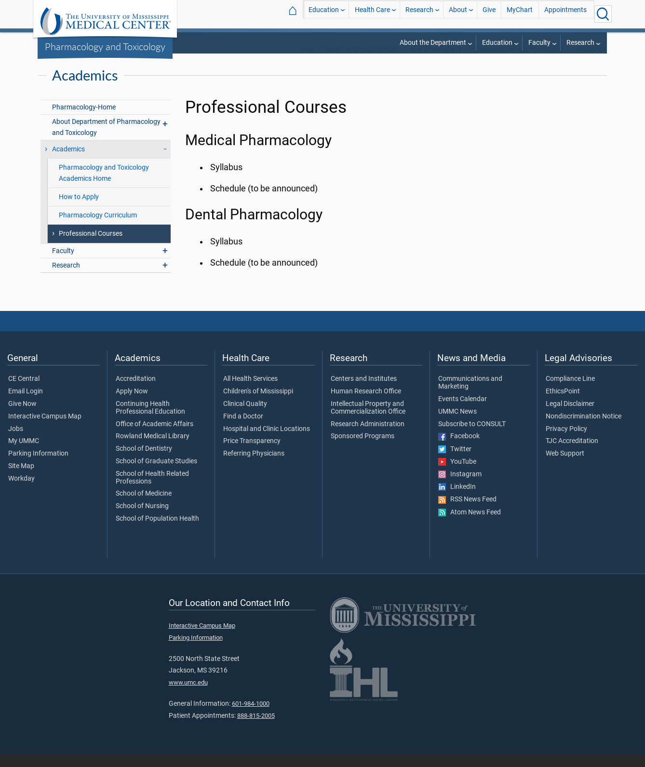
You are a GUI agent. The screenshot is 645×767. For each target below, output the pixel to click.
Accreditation (136, 391)
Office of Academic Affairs (154, 437)
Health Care (372, 14)
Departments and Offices (362, 62)
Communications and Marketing (470, 395)
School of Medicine (144, 506)
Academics (590, 62)
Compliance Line (570, 391)
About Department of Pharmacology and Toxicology (106, 139)
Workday (21, 491)
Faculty (539, 43)
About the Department (433, 43)
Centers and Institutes (364, 391)
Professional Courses (90, 246)
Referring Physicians (253, 466)
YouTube (457, 474)
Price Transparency (252, 454)
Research (419, 14)
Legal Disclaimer (570, 416)
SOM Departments (435, 62)
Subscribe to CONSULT (472, 437)
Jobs (15, 441)
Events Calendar (462, 412)
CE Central (24, 391)
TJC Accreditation (572, 454)
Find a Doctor (243, 429)
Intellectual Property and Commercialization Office (368, 420)
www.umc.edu (188, 695)
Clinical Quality (245, 416)
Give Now (22, 416)
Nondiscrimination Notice (583, 429)
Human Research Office (366, 404)
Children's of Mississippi (258, 404)
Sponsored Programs (362, 449)
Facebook (459, 449)
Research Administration (367, 437)
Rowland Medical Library (152, 449)
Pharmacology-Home (84, 120)
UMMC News (457, 424)
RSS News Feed (467, 512)
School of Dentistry (144, 461)
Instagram (460, 487)
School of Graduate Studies (156, 474)
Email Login (25, 404)
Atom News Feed (469, 525)
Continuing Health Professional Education (150, 420)
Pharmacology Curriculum (98, 228)
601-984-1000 (250, 716)
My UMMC (23, 454)
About (458, 14)
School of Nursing (142, 519)
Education (324, 14)
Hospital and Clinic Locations (266, 441)
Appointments (565, 14)
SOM (307, 62)
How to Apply (79, 209)
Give (489, 14)
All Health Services (250, 391)
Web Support (565, 466)
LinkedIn (457, 499)
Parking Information (38, 466)
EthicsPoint (563, 404)
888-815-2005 (256, 728)
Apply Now (132, 404)
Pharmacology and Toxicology (105, 46)
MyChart (520, 14)
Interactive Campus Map (44, 429)
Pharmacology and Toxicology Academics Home (104, 185)
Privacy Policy (566, 441)
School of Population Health (157, 531)
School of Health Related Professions (152, 490)
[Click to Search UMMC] (603, 14)
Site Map (21, 479)
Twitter (454, 462)
